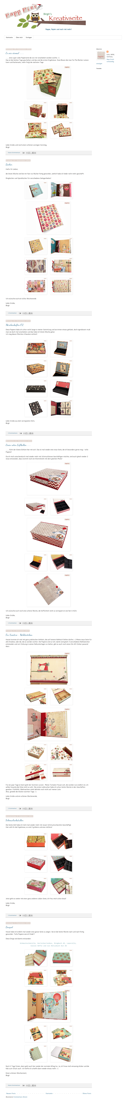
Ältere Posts (87, 1093)
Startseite (9, 37)
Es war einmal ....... (15, 53)
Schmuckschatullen (14, 820)
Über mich (19, 37)
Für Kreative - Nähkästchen (19, 634)
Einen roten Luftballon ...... (18, 445)
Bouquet (9, 927)
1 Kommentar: (12, 313)
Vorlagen (29, 37)
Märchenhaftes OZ (15, 324)
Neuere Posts (11, 1093)
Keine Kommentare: (14, 152)
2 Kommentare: (13, 433)
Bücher (9, 164)
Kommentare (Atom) (20, 1097)
